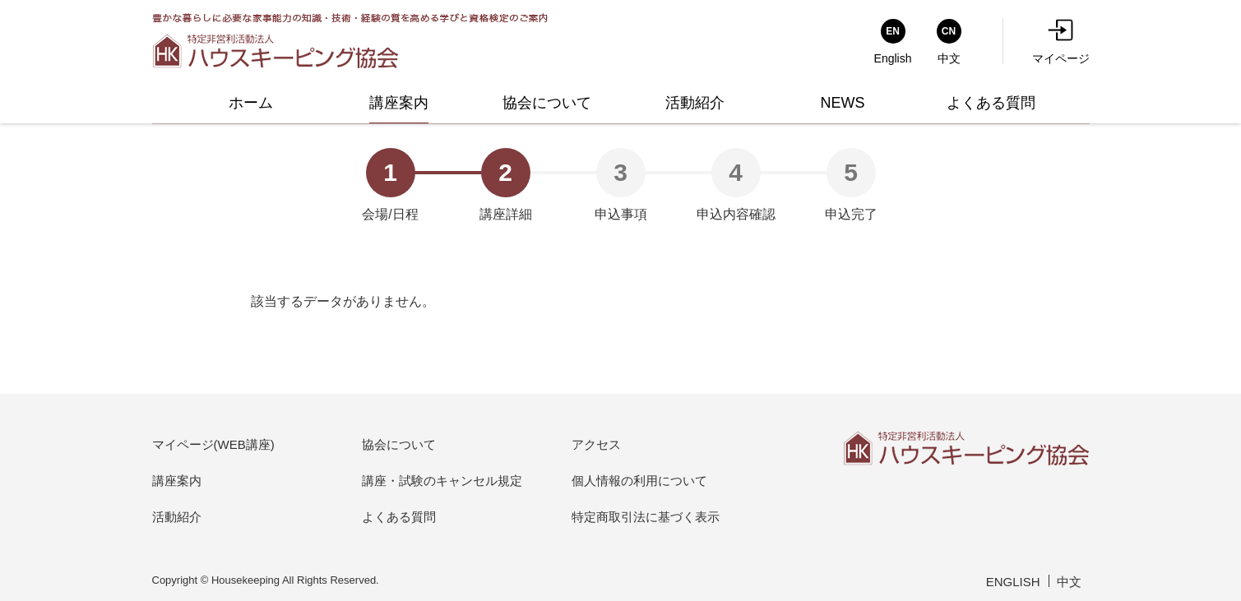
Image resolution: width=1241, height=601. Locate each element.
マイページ (1061, 41)
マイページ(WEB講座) (213, 444)
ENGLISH (1013, 582)
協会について (399, 444)
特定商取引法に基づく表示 (646, 517)
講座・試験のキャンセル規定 (442, 481)
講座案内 (176, 481)
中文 (1069, 582)
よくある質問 (399, 517)
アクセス (596, 444)
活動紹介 (176, 517)
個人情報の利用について (639, 481)
